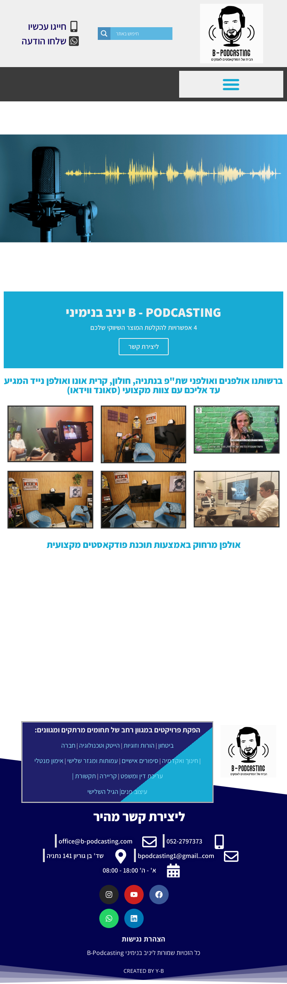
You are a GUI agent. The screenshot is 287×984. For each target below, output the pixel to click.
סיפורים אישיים (140, 760)
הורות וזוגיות (139, 745)
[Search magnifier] (104, 33)
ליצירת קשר (143, 346)
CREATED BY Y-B (144, 970)
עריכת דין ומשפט (142, 776)
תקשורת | (84, 776)
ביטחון (166, 745)
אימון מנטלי (48, 760)
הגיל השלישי (102, 791)
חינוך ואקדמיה (180, 760)
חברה (68, 745)
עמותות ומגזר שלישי (92, 760)
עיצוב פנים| (133, 791)
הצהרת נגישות (143, 938)
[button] (231, 84)
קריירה (108, 776)
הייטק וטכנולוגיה (99, 745)
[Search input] (143, 33)
